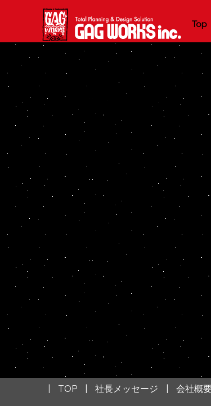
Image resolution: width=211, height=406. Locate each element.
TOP (67, 388)
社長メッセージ (126, 388)
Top (199, 24)
